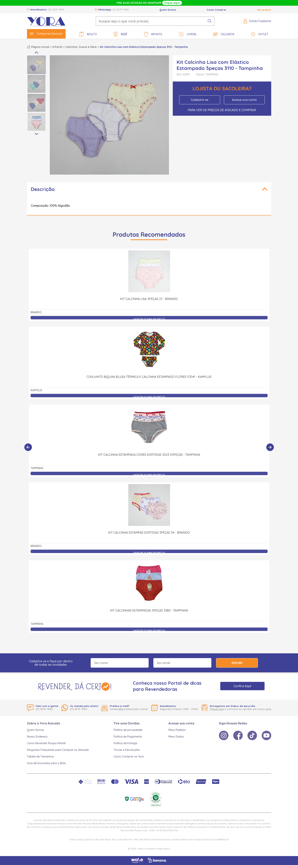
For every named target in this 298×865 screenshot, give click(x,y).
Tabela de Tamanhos (40, 756)
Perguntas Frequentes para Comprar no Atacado (58, 750)
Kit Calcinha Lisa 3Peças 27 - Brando (149, 299)
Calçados (223, 34)
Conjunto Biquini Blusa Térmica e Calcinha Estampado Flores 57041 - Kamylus (149, 377)
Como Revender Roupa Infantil (46, 743)
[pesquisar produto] (210, 21)
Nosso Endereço (37, 736)
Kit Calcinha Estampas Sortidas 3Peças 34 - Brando (149, 532)
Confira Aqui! (242, 686)
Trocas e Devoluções (127, 750)
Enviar (237, 663)
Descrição (43, 189)
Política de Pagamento (128, 736)
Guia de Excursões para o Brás (46, 763)
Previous (36, 52)
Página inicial (40, 47)
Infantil (153, 34)
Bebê (120, 34)
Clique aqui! (172, 3)
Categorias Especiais (46, 33)
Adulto (88, 34)
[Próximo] (270, 447)
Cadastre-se (199, 100)
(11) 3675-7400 (56, 9)
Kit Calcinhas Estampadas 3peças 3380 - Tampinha (149, 610)
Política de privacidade (128, 730)
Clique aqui (217, 709)
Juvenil (188, 34)
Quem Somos (167, 9)
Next (36, 134)
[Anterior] (28, 447)
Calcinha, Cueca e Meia (81, 47)
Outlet (259, 34)
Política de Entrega (125, 743)
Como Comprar (216, 9)
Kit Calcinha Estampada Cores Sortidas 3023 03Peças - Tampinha (149, 455)
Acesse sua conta (244, 100)
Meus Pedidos (177, 730)
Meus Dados (176, 736)
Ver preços (264, 9)
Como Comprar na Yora (129, 756)
